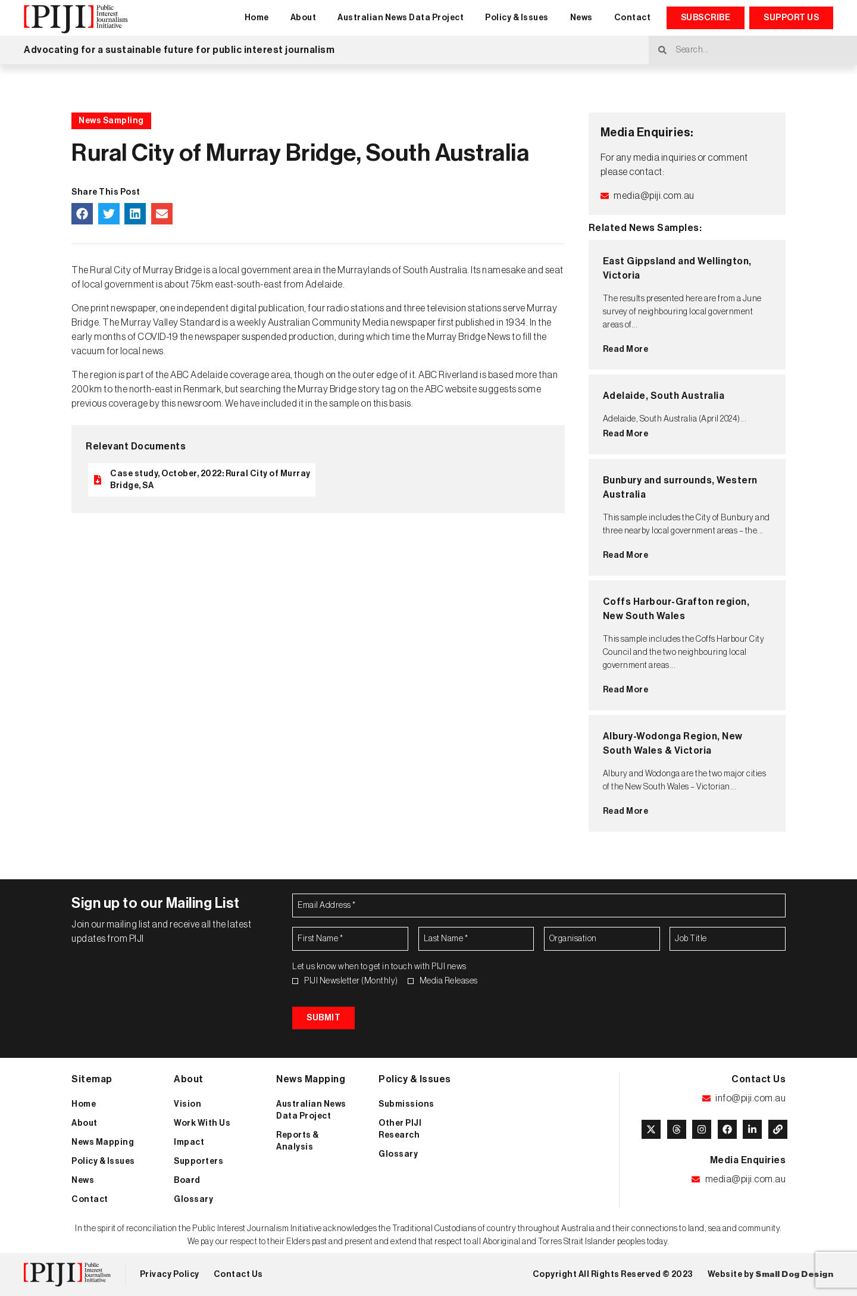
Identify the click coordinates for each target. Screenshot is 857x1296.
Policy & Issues (517, 18)
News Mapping (102, 1142)
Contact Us (238, 1274)
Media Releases (449, 981)
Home (257, 18)
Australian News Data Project (400, 18)
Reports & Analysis (297, 1141)
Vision (187, 1104)
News (581, 18)
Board (187, 1180)
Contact (632, 18)
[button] (82, 213)
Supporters (198, 1161)
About (303, 18)
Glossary (193, 1199)
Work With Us (202, 1123)
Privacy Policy (169, 1274)
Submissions (406, 1104)
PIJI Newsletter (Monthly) (351, 981)
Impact (189, 1142)
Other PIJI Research (400, 1129)
